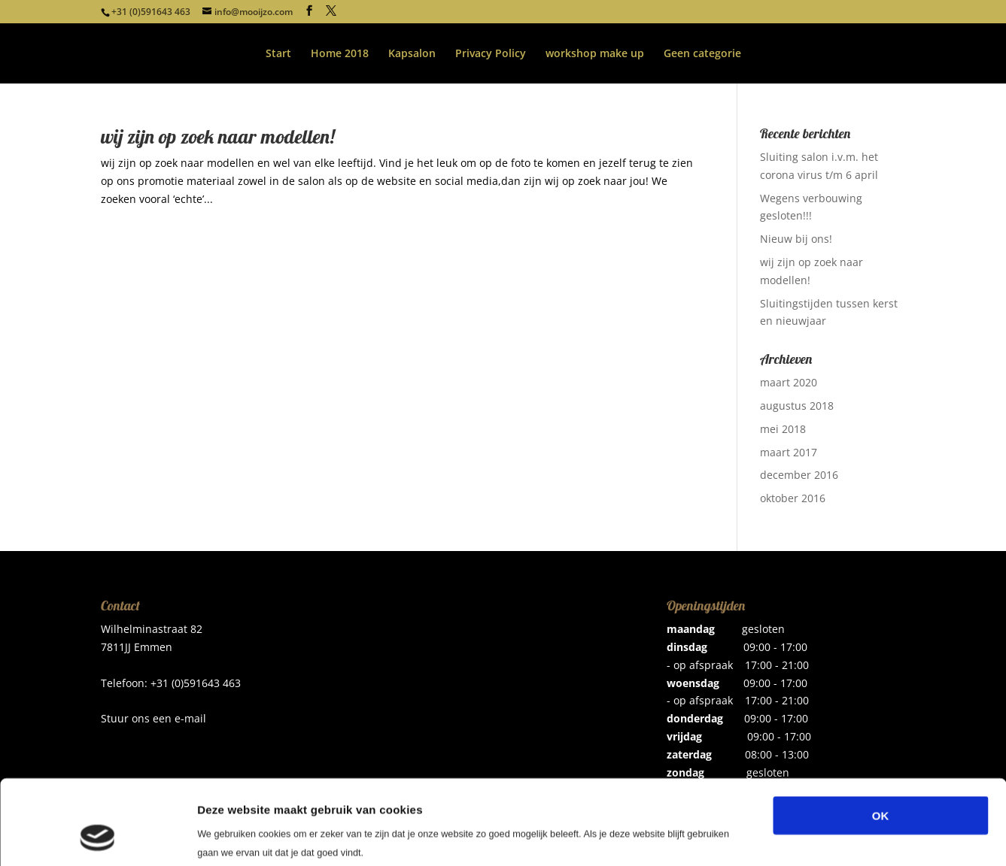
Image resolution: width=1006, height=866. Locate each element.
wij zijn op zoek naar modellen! (218, 136)
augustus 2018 (797, 405)
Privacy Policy (490, 54)
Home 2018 (340, 54)
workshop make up (595, 54)
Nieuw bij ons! (796, 239)
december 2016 (799, 475)
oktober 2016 (792, 498)
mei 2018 (783, 429)
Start (278, 54)
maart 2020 (788, 382)
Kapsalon (412, 54)
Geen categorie (702, 54)
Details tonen (813, 836)
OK (880, 738)
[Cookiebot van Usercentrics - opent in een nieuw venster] (97, 836)
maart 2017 (788, 452)
